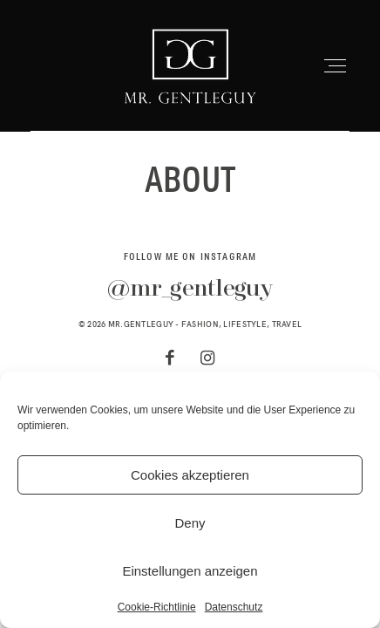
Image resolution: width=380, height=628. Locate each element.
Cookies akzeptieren (190, 475)
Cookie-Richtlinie (157, 607)
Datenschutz (234, 607)
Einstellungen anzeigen (189, 570)
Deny (189, 522)
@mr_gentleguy (189, 289)
